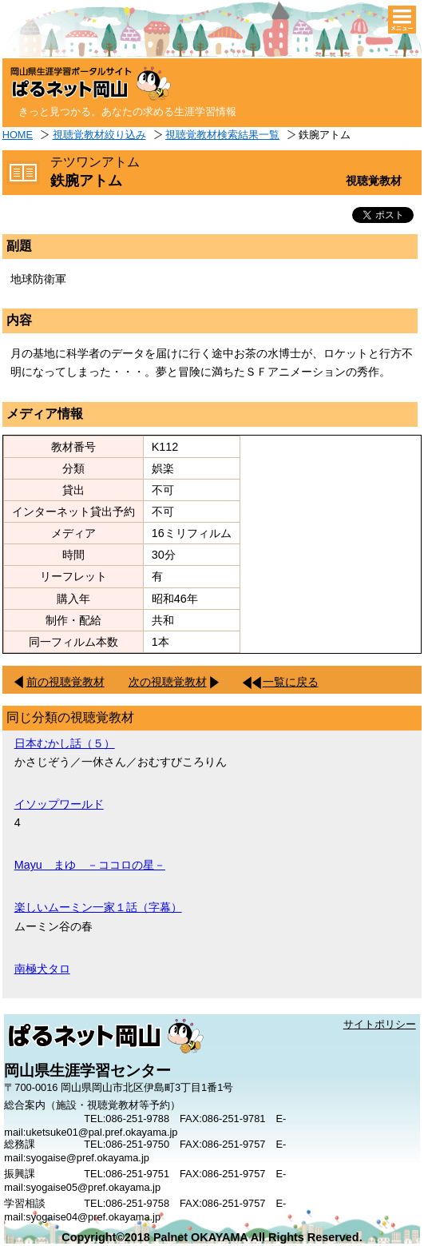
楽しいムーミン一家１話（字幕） (98, 907)
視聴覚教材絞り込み (99, 135)
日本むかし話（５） (64, 743)
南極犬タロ (42, 968)
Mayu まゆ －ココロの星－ (89, 864)
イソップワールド (59, 804)
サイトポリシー (379, 1024)
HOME (17, 135)
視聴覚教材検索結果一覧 (222, 135)
